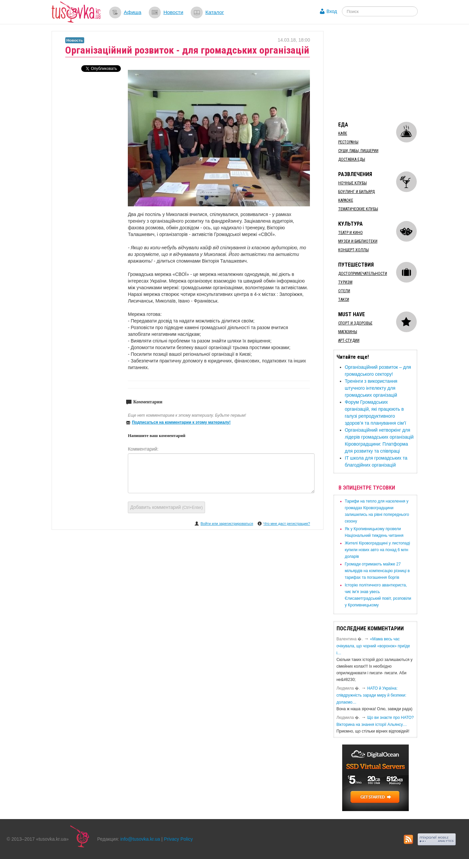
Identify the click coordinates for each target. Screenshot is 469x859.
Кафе (342, 133)
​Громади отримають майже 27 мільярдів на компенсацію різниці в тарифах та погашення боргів (377, 571)
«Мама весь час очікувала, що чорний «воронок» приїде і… (373, 646)
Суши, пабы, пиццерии (358, 150)
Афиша (132, 12)
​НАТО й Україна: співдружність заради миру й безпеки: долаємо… (371, 695)
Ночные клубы (352, 183)
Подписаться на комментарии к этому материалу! (181, 422)
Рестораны (348, 142)
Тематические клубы (358, 209)
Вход (332, 11)
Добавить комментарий (166, 507)
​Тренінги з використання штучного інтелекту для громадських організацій (371, 388)
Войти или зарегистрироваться (226, 524)
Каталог (214, 12)
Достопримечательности (362, 273)
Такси (343, 299)
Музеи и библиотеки (357, 241)
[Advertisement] (383, 72)
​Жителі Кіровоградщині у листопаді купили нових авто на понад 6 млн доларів (377, 550)
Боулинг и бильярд (356, 191)
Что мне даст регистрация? (286, 524)
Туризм (345, 282)
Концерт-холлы (353, 250)
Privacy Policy (178, 839)
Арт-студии (348, 340)
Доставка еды (351, 159)
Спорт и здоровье (355, 323)
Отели (344, 291)
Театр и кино (350, 232)
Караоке (345, 200)
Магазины (347, 331)
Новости (173, 12)
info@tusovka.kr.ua (140, 839)
